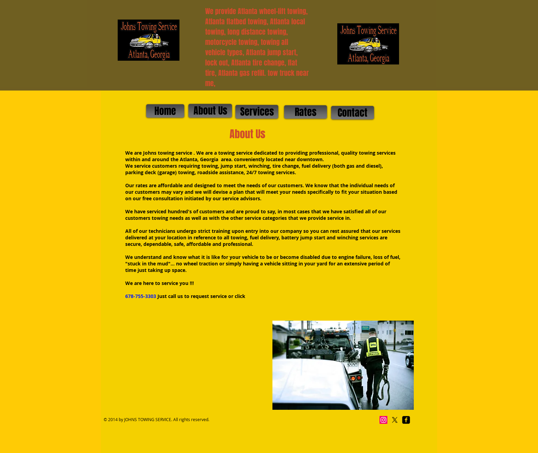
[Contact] (352, 112)
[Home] (165, 111)
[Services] (256, 112)
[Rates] (305, 112)
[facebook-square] (406, 420)
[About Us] (210, 111)
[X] (395, 420)
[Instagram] (383, 420)
